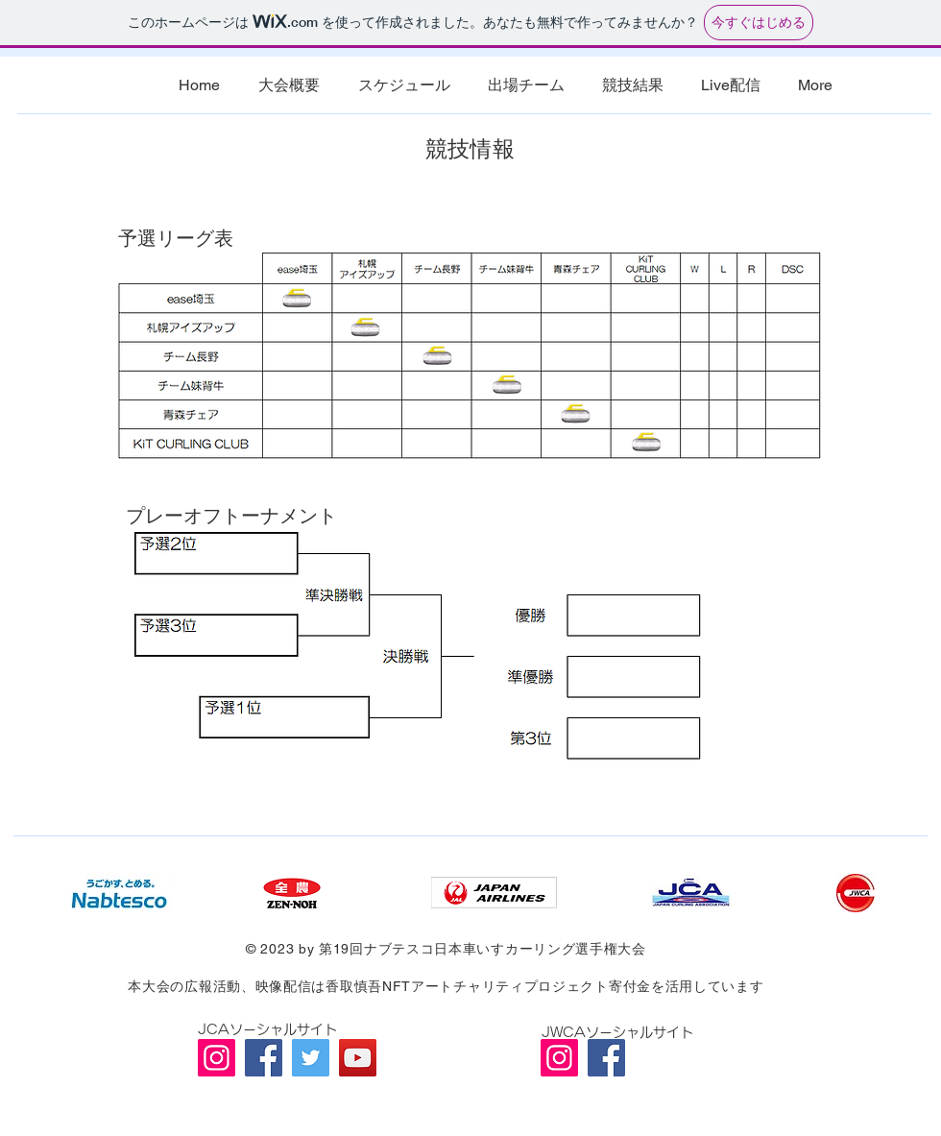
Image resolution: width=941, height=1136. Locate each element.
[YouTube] (357, 1057)
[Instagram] (216, 1057)
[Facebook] (263, 1057)
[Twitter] (310, 1057)
